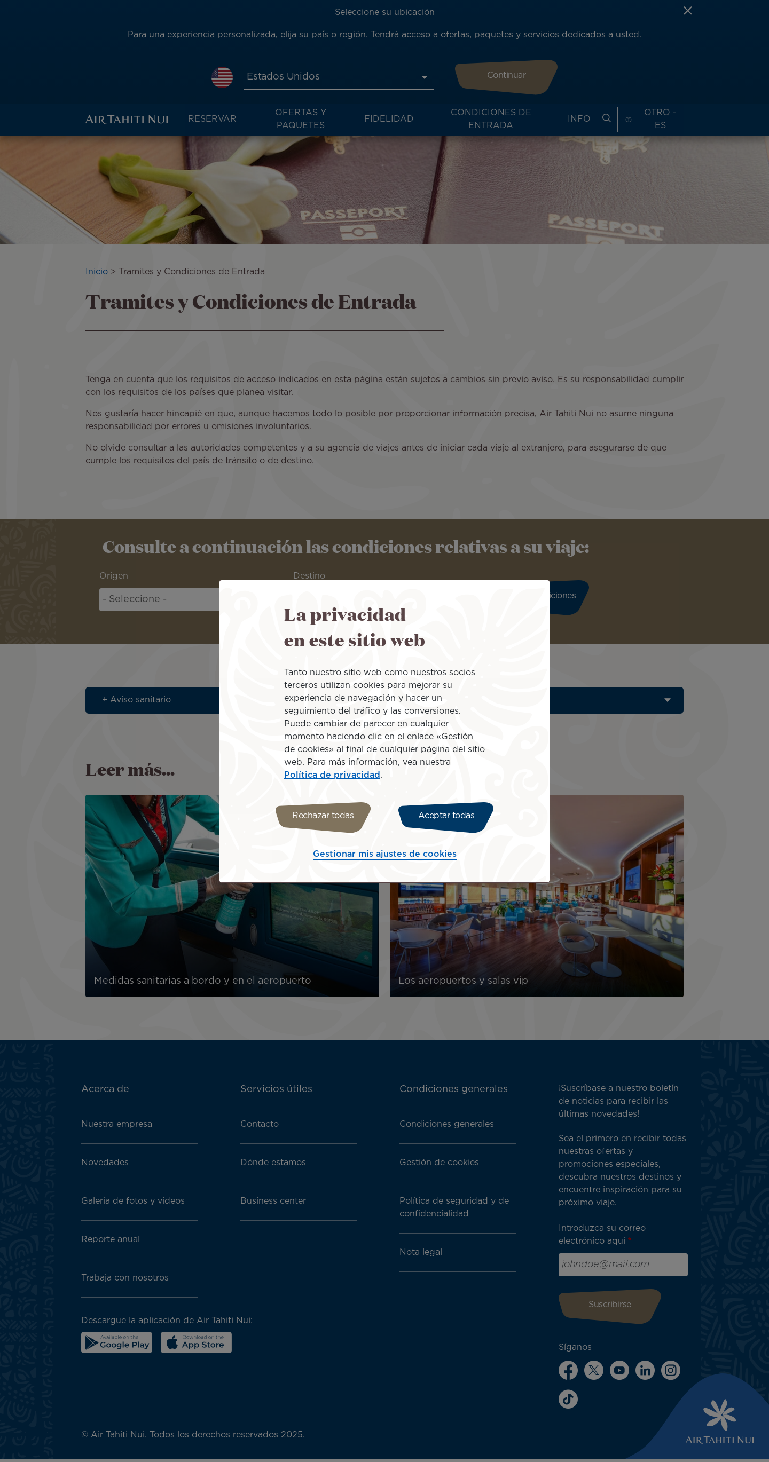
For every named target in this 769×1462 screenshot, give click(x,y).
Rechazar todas (321, 816)
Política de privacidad (332, 774)
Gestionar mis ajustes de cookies (385, 856)
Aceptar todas (447, 816)
